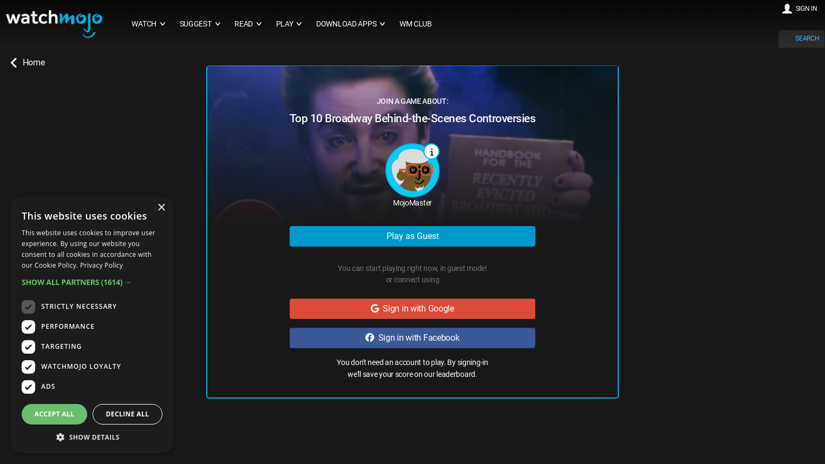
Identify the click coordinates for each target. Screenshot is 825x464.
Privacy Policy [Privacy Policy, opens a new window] (101, 265)
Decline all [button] (127, 414)
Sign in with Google (412, 308)
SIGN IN (806, 8)
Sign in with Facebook (412, 338)
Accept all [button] (55, 414)
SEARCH (807, 38)
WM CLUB (416, 24)
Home (27, 62)
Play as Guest (413, 236)
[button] (92, 282)
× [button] (161, 208)
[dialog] (92, 324)
